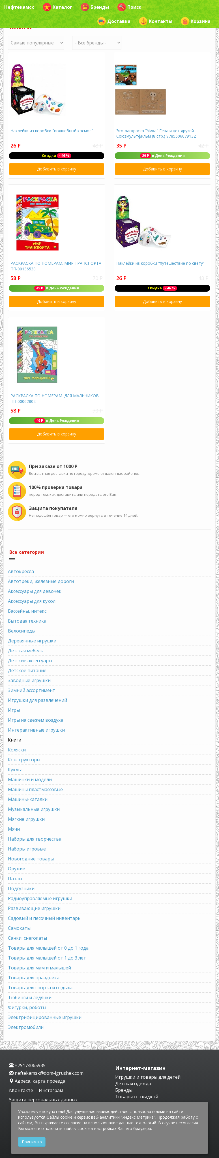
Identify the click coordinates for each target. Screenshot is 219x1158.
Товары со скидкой (136, 1096)
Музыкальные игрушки (34, 809)
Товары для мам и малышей (39, 968)
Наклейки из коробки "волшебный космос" (51, 130)
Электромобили (26, 1027)
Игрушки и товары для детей (148, 1077)
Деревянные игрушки (32, 641)
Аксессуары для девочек (34, 591)
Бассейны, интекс (27, 611)
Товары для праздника (33, 978)
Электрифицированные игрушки (44, 1017)
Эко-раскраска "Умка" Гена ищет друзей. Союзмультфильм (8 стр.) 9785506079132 (156, 133)
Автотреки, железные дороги (41, 581)
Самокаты (19, 928)
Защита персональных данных (43, 1100)
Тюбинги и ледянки (29, 997)
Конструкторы (24, 760)
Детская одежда (133, 1083)
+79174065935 (27, 1065)
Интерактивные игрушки (36, 730)
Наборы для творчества (34, 839)
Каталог (57, 7)
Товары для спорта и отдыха (40, 987)
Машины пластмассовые (35, 789)
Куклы (15, 769)
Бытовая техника (27, 621)
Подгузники (21, 888)
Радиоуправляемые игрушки (40, 898)
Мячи (14, 829)
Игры (14, 710)
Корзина (196, 21)
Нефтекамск (19, 7)
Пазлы (15, 878)
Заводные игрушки (29, 680)
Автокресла (21, 571)
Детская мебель (25, 651)
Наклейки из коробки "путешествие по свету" (160, 263)
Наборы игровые (27, 849)
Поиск (129, 7)
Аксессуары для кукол (31, 601)
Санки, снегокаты (27, 938)
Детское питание (27, 670)
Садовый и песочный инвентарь (44, 918)
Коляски (17, 750)
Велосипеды (21, 631)
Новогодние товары (31, 859)
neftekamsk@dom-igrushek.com (46, 1073)
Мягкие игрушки (26, 819)
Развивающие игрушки (34, 908)
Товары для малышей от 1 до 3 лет (47, 958)
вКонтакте (21, 1090)
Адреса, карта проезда (37, 1081)
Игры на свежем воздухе (35, 720)
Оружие (16, 869)
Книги (14, 740)
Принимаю (32, 1141)
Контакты (155, 21)
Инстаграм (51, 1090)
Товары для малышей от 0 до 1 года (48, 948)
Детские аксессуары (30, 660)
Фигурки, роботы (27, 1007)
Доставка (113, 21)
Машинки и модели (30, 779)
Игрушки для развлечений (37, 700)
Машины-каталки (28, 799)
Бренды (95, 7)
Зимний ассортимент (31, 690)
